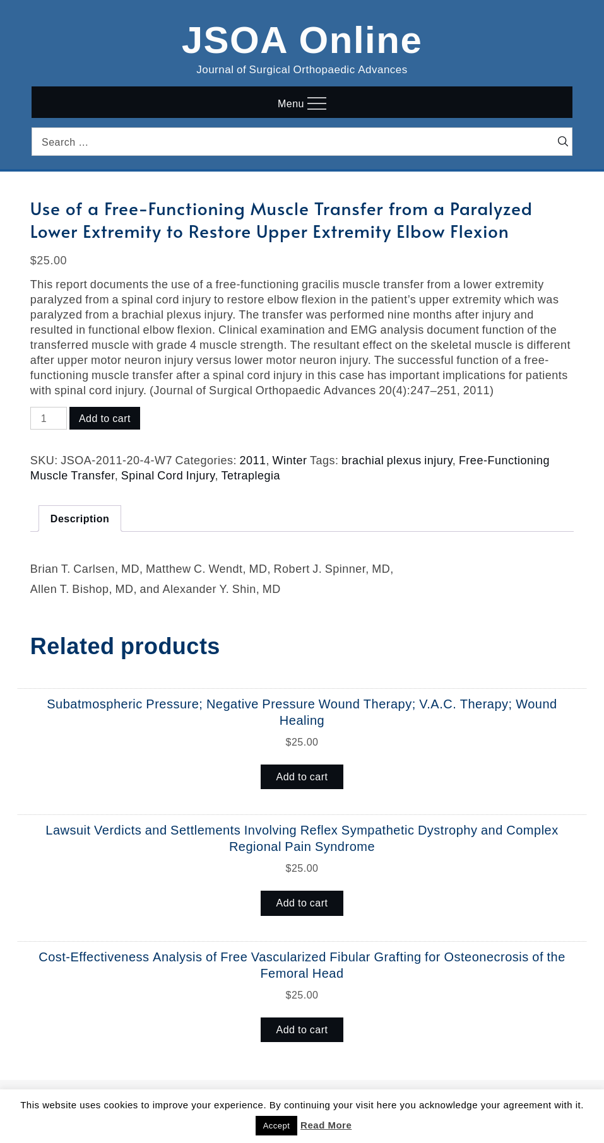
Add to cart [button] (302, 776)
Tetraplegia (250, 475)
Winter (290, 460)
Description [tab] (80, 518)
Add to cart (105, 418)
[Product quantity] (48, 418)
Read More (326, 1125)
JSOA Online (302, 37)
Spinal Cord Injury (168, 475)
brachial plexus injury (397, 460)
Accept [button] (276, 1125)
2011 (253, 460)
